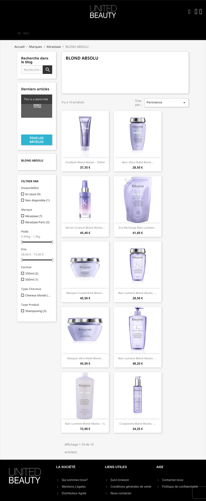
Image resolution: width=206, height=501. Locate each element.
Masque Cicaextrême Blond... (85, 293)
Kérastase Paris (37, 222)
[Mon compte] (196, 11)
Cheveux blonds (38, 295)
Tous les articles (37, 140)
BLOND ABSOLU (32, 160)
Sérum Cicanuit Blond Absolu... (85, 227)
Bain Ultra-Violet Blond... (137, 162)
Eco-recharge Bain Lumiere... (137, 227)
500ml (31, 279)
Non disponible (37, 200)
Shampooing (35, 311)
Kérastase (33, 216)
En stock (33, 194)
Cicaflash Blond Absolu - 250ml (85, 162)
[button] (189, 11)
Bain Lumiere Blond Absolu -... (137, 293)
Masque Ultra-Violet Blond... (85, 358)
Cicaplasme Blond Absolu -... (137, 423)
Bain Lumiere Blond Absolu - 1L (85, 423)
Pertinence (167, 102)
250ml (31, 273)
